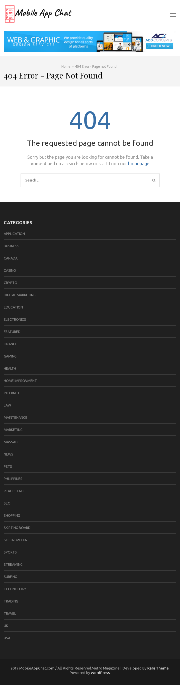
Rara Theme (158, 668)
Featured (12, 332)
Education (13, 307)
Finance (10, 344)
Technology (15, 589)
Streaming (13, 564)
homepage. (139, 163)
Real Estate (14, 491)
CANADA (11, 258)
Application (14, 234)
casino (10, 270)
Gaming (10, 356)
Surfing (10, 577)
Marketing (13, 430)
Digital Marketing (20, 295)
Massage (12, 442)
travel (10, 614)
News (8, 454)
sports (10, 552)
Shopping (12, 516)
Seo (7, 503)
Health (10, 368)
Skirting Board (17, 528)
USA (7, 638)
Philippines (13, 479)
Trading (11, 601)
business (11, 246)
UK (6, 626)
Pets (8, 466)
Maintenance (15, 418)
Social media (15, 540)
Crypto (10, 283)
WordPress (100, 672)
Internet (12, 393)
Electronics (15, 320)
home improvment (20, 381)
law (7, 405)
